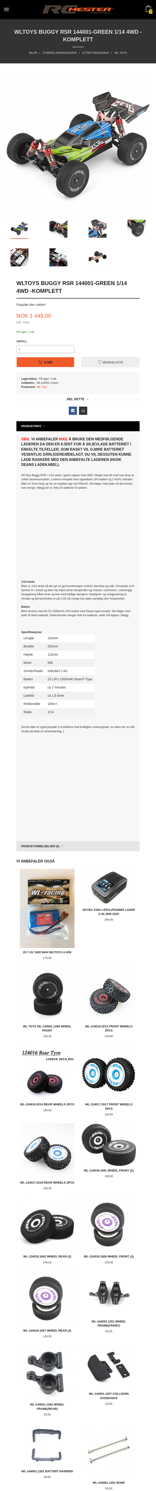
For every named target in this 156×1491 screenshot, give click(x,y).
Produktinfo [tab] (31, 426)
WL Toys (42, 387)
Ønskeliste (110, 362)
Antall (21, 341)
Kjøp (45, 362)
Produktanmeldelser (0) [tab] (40, 846)
